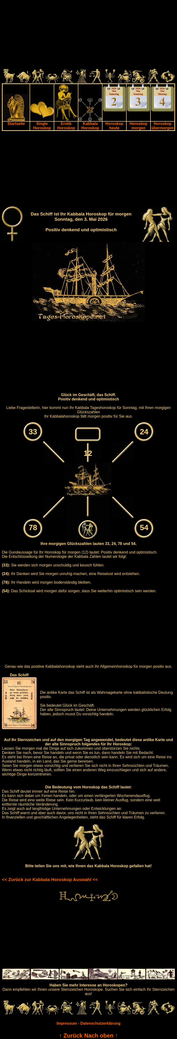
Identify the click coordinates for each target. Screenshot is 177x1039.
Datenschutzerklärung (100, 1023)
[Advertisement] (88, 35)
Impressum (67, 1023)
